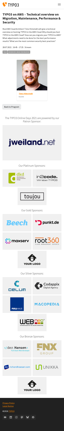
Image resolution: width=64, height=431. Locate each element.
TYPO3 (11, 411)
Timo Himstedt (26, 93)
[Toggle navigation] (59, 4)
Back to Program (11, 107)
